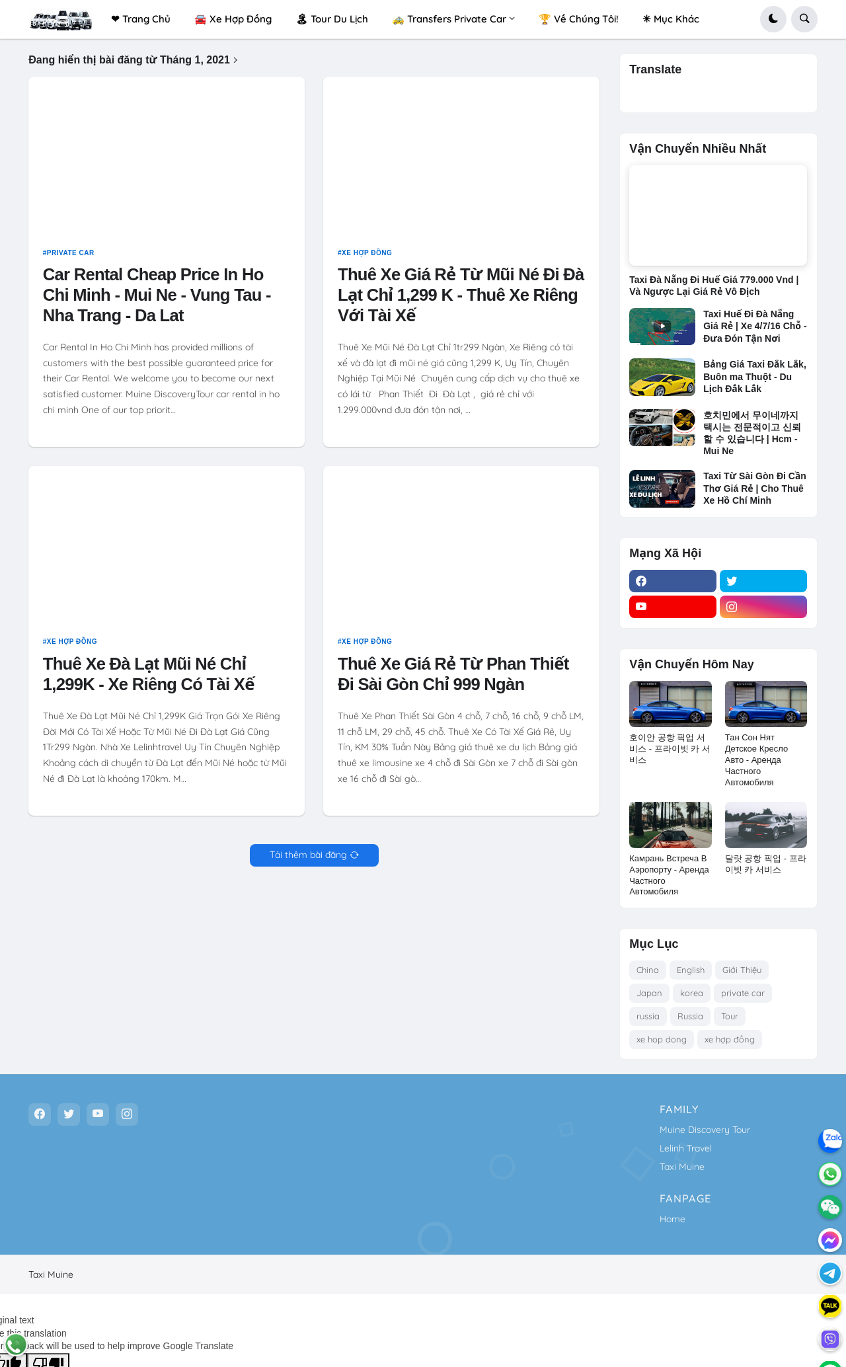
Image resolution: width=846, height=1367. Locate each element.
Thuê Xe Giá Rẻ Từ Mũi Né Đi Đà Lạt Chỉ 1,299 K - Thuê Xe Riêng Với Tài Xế (461, 300)
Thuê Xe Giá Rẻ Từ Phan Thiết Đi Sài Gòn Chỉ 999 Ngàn (453, 679)
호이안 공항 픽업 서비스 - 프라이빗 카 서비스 (670, 748)
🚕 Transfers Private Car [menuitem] (449, 19)
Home (672, 1219)
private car (71, 258)
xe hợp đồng (367, 258)
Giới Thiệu (741, 969)
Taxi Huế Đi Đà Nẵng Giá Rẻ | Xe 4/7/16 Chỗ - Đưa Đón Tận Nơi (754, 326)
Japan (649, 993)
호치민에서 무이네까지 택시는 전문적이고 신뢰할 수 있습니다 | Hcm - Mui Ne (752, 433)
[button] (773, 19)
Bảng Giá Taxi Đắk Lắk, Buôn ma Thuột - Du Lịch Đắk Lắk (754, 376)
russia (648, 1016)
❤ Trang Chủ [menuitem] (141, 19)
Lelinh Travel (686, 1148)
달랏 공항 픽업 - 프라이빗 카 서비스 (765, 864)
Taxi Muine (682, 1167)
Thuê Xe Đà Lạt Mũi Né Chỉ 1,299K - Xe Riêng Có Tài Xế (148, 679)
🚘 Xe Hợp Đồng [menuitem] (233, 19)
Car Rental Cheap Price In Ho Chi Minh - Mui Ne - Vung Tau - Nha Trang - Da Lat (157, 300)
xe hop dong (661, 1039)
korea (691, 993)
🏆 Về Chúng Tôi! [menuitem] (579, 19)
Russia (690, 1016)
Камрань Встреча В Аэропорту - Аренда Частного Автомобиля (669, 875)
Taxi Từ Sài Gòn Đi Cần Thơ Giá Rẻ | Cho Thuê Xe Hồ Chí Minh (754, 488)
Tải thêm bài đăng (308, 861)
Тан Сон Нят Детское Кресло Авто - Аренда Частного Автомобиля (756, 759)
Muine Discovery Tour (705, 1130)
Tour (729, 1016)
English (691, 969)
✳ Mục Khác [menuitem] (670, 19)
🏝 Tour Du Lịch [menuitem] (331, 19)
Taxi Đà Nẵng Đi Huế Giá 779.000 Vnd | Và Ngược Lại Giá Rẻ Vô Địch (713, 285)
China (647, 969)
